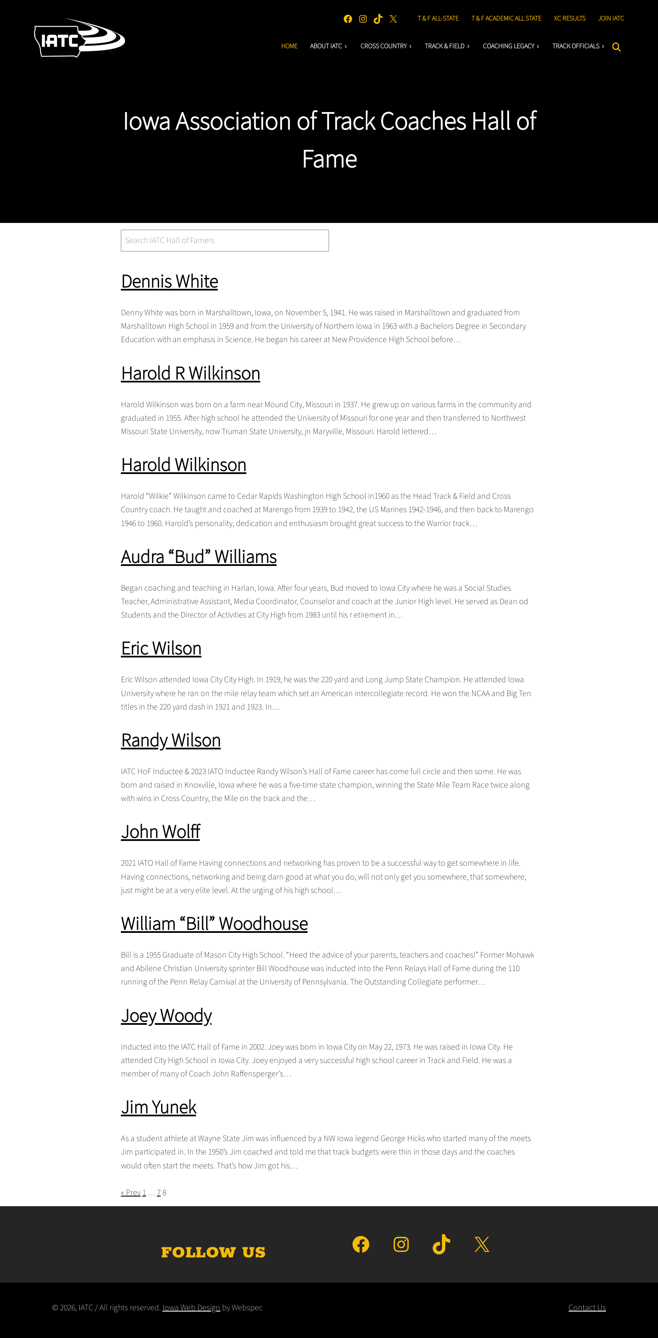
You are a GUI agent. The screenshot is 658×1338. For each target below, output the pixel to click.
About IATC (329, 46)
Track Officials (578, 46)
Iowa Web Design (191, 1308)
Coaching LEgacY (511, 46)
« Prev (131, 1193)
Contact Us (587, 1308)
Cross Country (386, 46)
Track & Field (447, 46)
